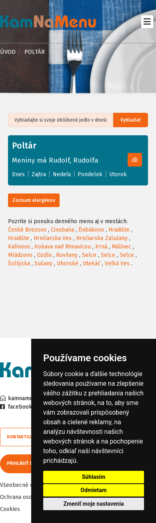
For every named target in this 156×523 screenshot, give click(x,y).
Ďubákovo (91, 229)
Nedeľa (62, 174)
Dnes (18, 174)
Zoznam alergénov (33, 200)
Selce (89, 255)
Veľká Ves (117, 263)
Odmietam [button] (93, 490)
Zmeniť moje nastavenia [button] (93, 504)
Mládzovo (20, 255)
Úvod (8, 51)
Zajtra (39, 174)
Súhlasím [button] (94, 477)
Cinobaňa (62, 229)
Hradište (119, 229)
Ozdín (44, 255)
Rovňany (67, 255)
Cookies (10, 509)
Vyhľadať (130, 120)
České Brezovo (27, 229)
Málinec (121, 246)
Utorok (118, 174)
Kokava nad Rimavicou (62, 246)
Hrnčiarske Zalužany (102, 238)
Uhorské (67, 263)
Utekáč (91, 263)
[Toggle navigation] (147, 21)
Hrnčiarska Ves (53, 238)
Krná (101, 246)
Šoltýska (19, 263)
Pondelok (90, 174)
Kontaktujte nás (26, 437)
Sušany (43, 263)
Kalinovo (19, 246)
